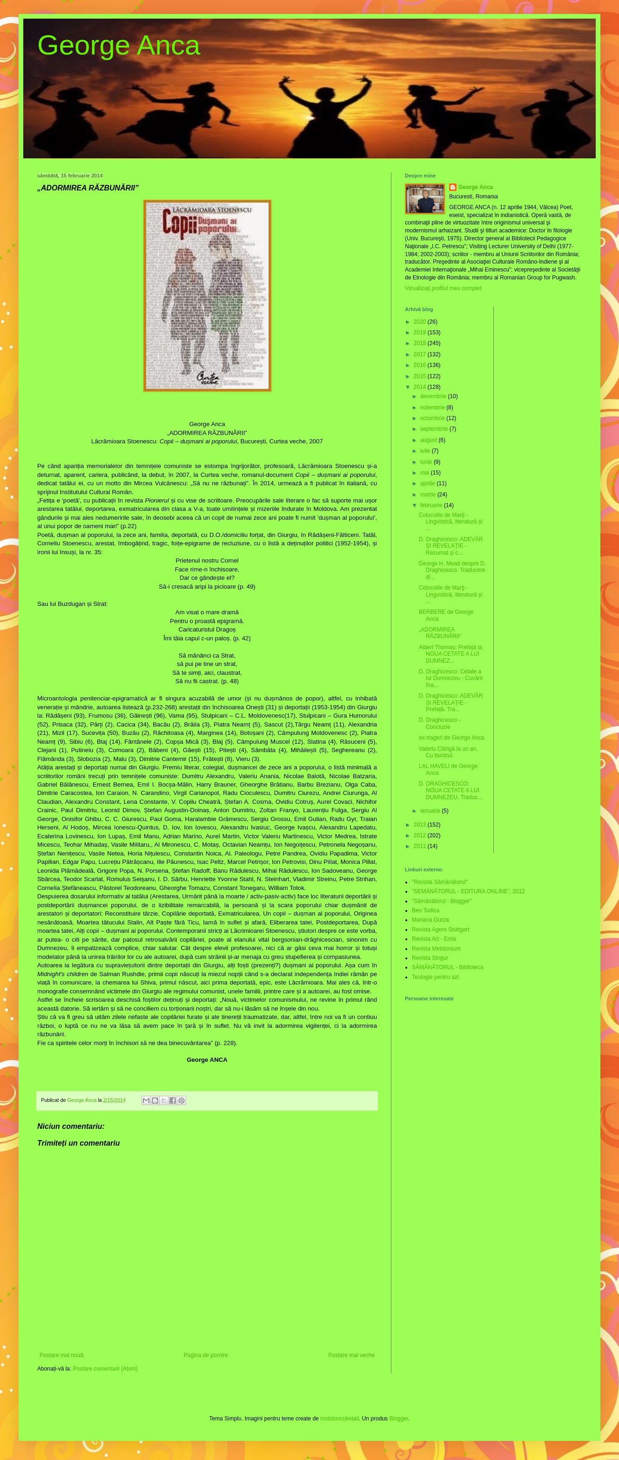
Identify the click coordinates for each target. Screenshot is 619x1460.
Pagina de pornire (206, 1355)
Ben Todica (425, 910)
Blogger (398, 1418)
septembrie (435, 429)
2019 (421, 332)
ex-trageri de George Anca (451, 737)
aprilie (428, 483)
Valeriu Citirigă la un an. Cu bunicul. (448, 752)
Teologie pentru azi (435, 977)
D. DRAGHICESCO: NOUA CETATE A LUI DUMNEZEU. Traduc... (450, 791)
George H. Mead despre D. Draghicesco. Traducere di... (452, 570)
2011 (421, 846)
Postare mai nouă (61, 1355)
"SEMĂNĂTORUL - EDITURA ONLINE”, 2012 (468, 891)
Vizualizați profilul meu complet (443, 288)
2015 (421, 376)
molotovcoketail (339, 1418)
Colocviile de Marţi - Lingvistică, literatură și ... (450, 522)
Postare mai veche (352, 1355)
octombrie (433, 418)
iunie (427, 462)
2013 (421, 825)
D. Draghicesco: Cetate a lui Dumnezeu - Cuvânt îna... (451, 678)
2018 (421, 343)
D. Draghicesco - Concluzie (439, 723)
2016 (421, 365)
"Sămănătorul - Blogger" (442, 901)
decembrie (434, 396)
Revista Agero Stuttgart (440, 929)
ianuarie (431, 811)
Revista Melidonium (436, 948)
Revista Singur (430, 958)
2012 (421, 835)
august (429, 440)
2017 (421, 354)
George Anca (118, 45)
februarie (432, 505)
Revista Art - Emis (434, 939)
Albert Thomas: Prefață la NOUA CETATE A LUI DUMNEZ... (450, 654)
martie (428, 494)
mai (425, 472)
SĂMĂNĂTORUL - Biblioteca (447, 967)
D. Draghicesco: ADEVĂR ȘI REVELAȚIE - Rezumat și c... (451, 546)
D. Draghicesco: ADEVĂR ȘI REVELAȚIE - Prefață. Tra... (451, 703)
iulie (426, 451)
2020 (421, 322)
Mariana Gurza (430, 920)
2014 (421, 387)
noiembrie (433, 407)
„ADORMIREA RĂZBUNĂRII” (440, 632)
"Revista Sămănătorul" (440, 882)
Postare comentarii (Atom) (105, 1368)
